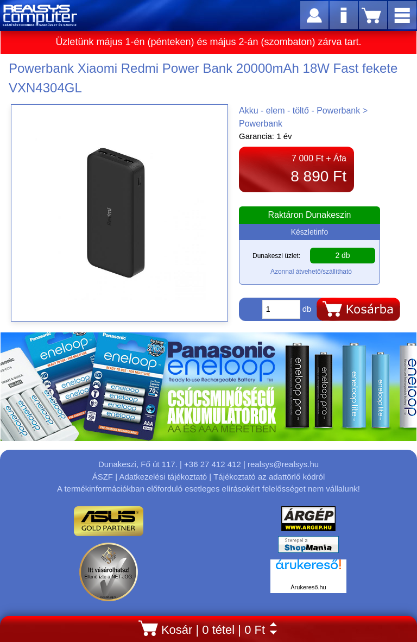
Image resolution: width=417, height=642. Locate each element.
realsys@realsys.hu (283, 464)
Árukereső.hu (308, 587)
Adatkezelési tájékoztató (163, 476)
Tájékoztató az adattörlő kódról (269, 476)
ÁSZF (102, 476)
